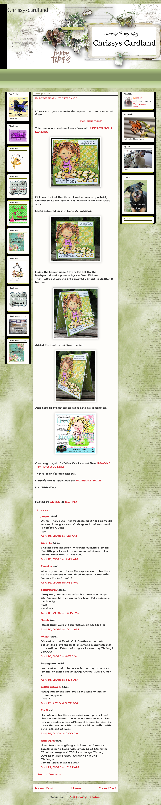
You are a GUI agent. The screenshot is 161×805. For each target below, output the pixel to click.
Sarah (45, 620)
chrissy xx (47, 740)
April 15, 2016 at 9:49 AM (59, 559)
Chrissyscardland (27, 10)
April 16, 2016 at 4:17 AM (59, 656)
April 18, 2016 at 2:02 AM (60, 733)
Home (76, 788)
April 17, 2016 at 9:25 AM (59, 703)
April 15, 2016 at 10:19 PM (60, 612)
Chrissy (139, 98)
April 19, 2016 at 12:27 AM (60, 767)
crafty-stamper (51, 686)
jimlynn (45, 516)
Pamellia (46, 566)
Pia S (44, 710)
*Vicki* (45, 636)
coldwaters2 (49, 589)
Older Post (107, 788)
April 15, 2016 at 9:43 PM (59, 582)
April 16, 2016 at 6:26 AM (59, 679)
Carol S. (46, 542)
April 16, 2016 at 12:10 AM (60, 629)
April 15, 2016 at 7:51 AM (59, 535)
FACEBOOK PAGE (88, 480)
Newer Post (44, 788)
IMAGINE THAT (90, 121)
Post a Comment (49, 774)
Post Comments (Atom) (85, 796)
